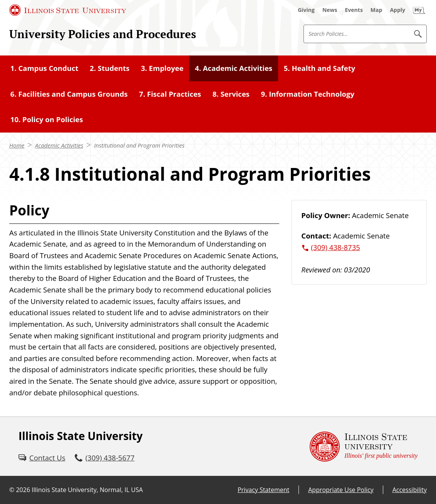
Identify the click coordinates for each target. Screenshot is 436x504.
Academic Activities (59, 145)
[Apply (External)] (397, 10)
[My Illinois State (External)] (419, 10)
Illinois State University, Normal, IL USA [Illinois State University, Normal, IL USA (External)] (87, 490)
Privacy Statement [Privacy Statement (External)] (263, 490)
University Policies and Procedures (102, 34)
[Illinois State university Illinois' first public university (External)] (364, 446)
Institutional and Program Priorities (139, 145)
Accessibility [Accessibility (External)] (409, 490)
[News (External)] (330, 10)
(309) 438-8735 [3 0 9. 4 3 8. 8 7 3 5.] (335, 247)
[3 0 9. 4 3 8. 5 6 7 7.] (105, 458)
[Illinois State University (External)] (67, 10)
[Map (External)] (376, 10)
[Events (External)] (354, 10)
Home (16, 145)
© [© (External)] (11, 490)
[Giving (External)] (306, 10)
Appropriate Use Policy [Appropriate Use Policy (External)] (340, 490)
